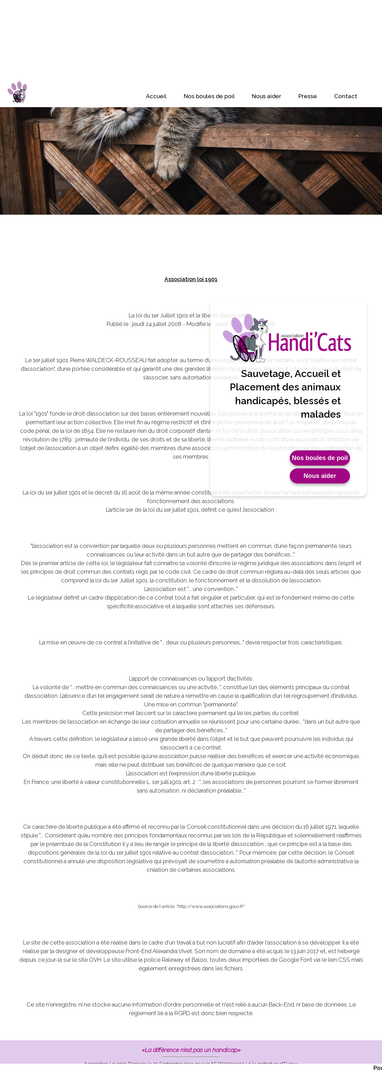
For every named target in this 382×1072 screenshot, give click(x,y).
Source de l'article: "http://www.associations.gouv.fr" (191, 906)
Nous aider (266, 96)
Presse (307, 96)
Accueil (156, 96)
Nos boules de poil (209, 96)
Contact (345, 96)
